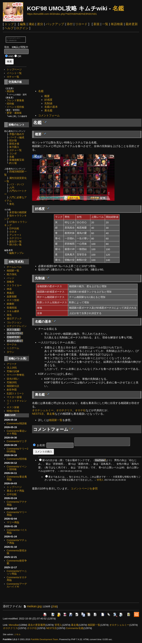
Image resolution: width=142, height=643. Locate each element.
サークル (12, 344)
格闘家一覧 (13, 270)
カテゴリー (15, 238)
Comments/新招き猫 (17, 552)
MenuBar (14, 624)
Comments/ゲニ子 (17, 441)
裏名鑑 (48, 110)
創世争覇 (12, 389)
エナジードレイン (17, 326)
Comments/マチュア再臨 (17, 541)
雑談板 (10, 91)
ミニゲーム (13, 348)
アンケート (15, 235)
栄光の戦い (13, 378)
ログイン (22, 28)
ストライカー (14, 285)
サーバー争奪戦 (15, 374)
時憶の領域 (13, 410)
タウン (10, 351)
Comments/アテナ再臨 (17, 503)
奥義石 (10, 292)
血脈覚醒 (12, 296)
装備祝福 (12, 307)
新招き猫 (14, 143)
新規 (96, 24)
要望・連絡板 (14, 112)
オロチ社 (80, 410)
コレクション (14, 322)
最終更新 (131, 24)
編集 (23, 24)
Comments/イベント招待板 (17, 468)
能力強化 (12, 274)
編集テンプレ (16, 253)
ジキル (17, 634)
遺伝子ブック (14, 318)
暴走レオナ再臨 (15, 490)
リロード (81, 24)
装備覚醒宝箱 (16, 159)
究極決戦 (12, 382)
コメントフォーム (49, 115)
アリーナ (12, 364)
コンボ (13, 153)
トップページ (14, 69)
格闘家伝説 (13, 386)
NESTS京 (38, 413)
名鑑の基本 (51, 106)
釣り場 (13, 163)
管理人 (100, 480)
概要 (47, 96)
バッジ (10, 278)
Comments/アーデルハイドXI (17, 585)
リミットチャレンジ (17, 402)
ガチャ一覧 (13, 76)
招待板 (10, 103)
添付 (70, 24)
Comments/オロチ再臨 (17, 578)
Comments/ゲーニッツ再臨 (17, 572)
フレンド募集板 (15, 100)
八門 (11, 187)
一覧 (105, 24)
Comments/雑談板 (17, 423)
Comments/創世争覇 (17, 562)
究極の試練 (13, 371)
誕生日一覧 (15, 241)
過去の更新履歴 (36, 624)
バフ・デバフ (16, 184)
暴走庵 (51, 413)
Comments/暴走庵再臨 (17, 478)
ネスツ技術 (13, 300)
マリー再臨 (13, 522)
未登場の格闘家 (18, 212)
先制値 (48, 103)
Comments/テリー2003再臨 (17, 450)
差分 (40, 24)
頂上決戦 (12, 367)
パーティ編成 (16, 137)
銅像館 (10, 303)
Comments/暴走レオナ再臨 (17, 432)
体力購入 (14, 147)
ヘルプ (9, 28)
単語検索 (117, 24)
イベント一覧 (14, 73)
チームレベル (14, 267)
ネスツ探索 (13, 407)
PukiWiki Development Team (44, 639)
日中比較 (14, 228)
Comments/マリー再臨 (17, 513)
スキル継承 (13, 311)
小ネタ (13, 231)
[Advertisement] (86, 61)
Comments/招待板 (17, 458)
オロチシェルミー (43, 410)
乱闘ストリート (15, 393)
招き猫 (13, 140)
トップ (9, 24)
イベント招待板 (15, 106)
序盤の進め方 (16, 134)
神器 (9, 289)
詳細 (54, 606)
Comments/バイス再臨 (17, 531)
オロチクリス (64, 410)
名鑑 (118, 8)
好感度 (48, 99)
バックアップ (55, 24)
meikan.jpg (32, 606)
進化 (11, 203)
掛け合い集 (15, 244)
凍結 (31, 24)
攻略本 (10, 281)
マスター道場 (14, 397)
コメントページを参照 (84, 488)
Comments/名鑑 (74, 628)
